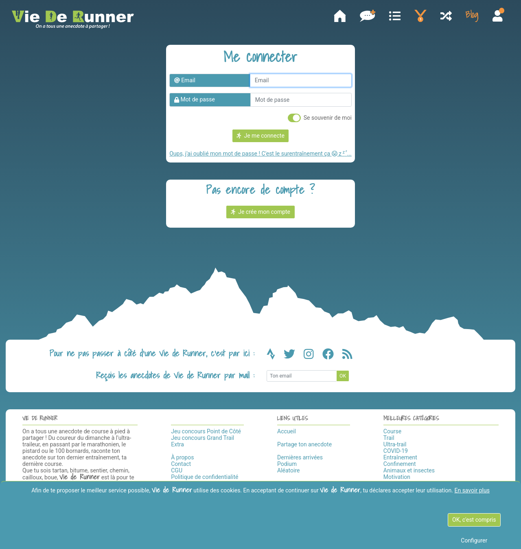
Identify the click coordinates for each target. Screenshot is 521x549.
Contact (181, 464)
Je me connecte (260, 135)
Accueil (286, 431)
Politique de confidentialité (204, 477)
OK (342, 376)
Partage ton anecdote (304, 444)
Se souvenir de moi (328, 117)
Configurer (474, 540)
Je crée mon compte (260, 212)
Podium (287, 464)
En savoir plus (471, 490)
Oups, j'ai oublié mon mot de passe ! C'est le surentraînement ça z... (260, 153)
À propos (182, 457)
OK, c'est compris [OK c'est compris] (474, 519)
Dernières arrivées (300, 457)
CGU (176, 470)
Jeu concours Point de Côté (206, 431)
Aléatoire (288, 470)
